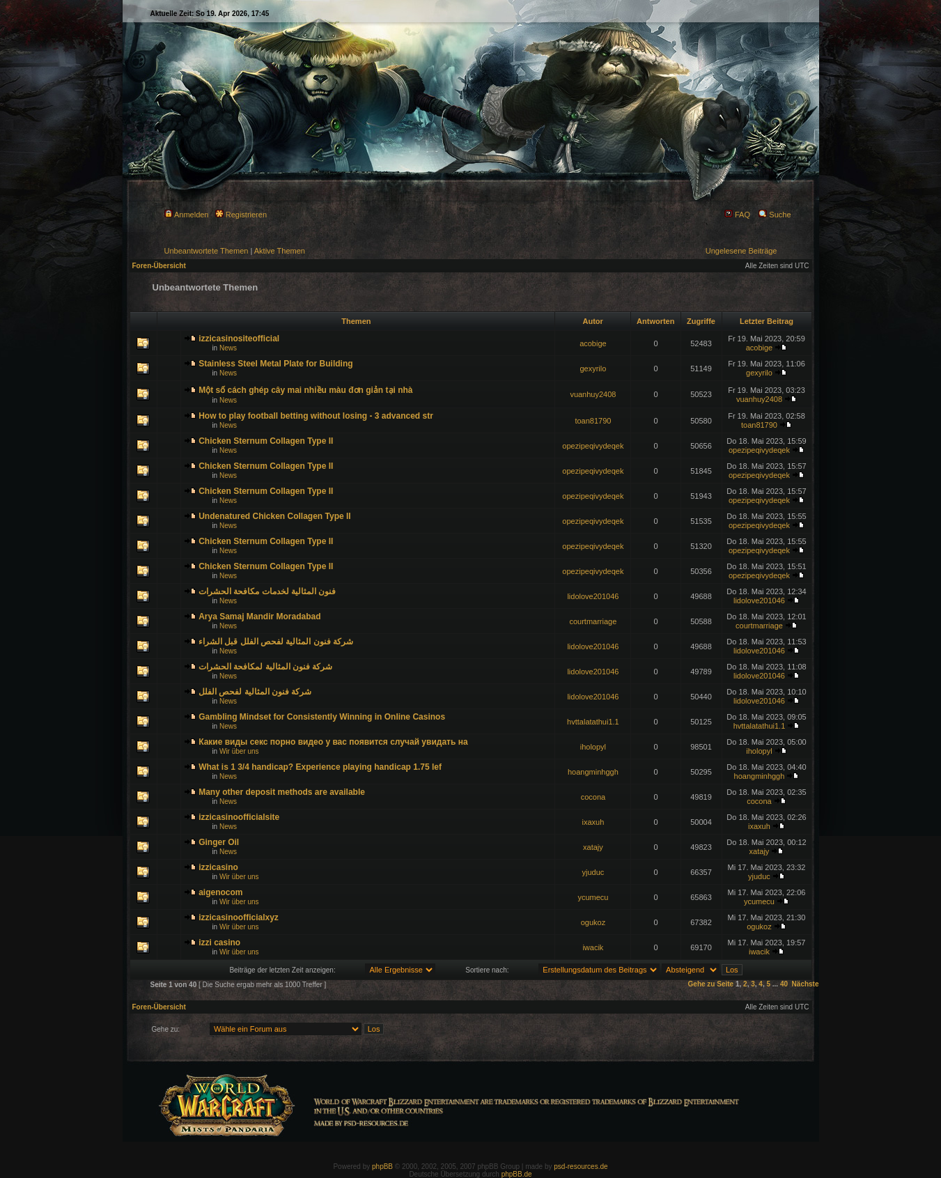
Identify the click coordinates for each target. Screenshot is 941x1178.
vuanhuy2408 (593, 394)
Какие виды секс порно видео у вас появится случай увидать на (333, 742)
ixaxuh (593, 822)
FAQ (737, 214)
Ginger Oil (219, 842)
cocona (593, 797)
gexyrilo (593, 368)
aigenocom (220, 892)
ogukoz (593, 922)
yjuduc (593, 872)
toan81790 (593, 421)
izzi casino (219, 942)
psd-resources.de (580, 1166)
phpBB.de (516, 1174)
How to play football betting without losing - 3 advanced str (316, 416)
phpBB (382, 1166)
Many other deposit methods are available (282, 792)
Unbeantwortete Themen (206, 251)
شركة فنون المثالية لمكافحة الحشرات (265, 667)
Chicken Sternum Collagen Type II (266, 441)
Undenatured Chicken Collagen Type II (274, 516)
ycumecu (592, 897)
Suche (775, 214)
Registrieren (241, 214)
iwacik (592, 947)
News (228, 348)
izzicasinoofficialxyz (239, 917)
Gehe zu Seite (711, 984)
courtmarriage (592, 621)
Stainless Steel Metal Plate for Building (275, 364)
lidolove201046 (593, 596)
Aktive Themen (279, 251)
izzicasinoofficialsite (239, 817)
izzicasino (218, 867)
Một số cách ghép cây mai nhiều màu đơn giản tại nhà (305, 390)
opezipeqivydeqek (592, 446)
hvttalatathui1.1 (593, 722)
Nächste (805, 984)
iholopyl (593, 747)
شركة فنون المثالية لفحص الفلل (255, 692)
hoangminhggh (593, 772)
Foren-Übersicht (159, 266)
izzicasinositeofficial (239, 338)
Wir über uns (239, 751)
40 (784, 984)
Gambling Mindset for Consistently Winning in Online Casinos (322, 717)
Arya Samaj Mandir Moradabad (259, 616)
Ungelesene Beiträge (741, 251)
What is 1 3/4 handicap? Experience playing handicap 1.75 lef (320, 767)
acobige (593, 343)
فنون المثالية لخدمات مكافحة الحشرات (267, 591)
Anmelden (186, 214)
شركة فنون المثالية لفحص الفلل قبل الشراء (276, 641)
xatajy (593, 847)
